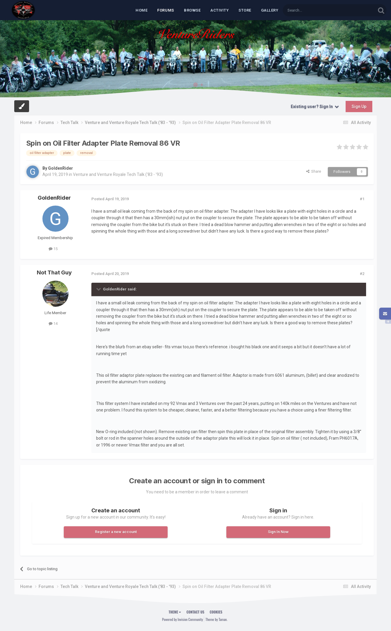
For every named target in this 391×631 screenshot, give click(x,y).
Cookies (216, 611)
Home (141, 10)
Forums (165, 10)
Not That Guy (54, 272)
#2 (362, 273)
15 (53, 249)
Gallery (270, 10)
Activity (219, 10)
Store (245, 10)
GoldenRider (60, 168)
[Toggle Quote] (99, 289)
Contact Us (195, 611)
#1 (362, 199)
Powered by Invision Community (182, 619)
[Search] (315, 10)
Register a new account (116, 532)
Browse (192, 10)
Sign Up (359, 106)
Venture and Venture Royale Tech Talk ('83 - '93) (118, 174)
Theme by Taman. (217, 619)
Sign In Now (278, 532)
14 (53, 323)
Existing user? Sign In (315, 106)
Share (313, 171)
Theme (175, 611)
